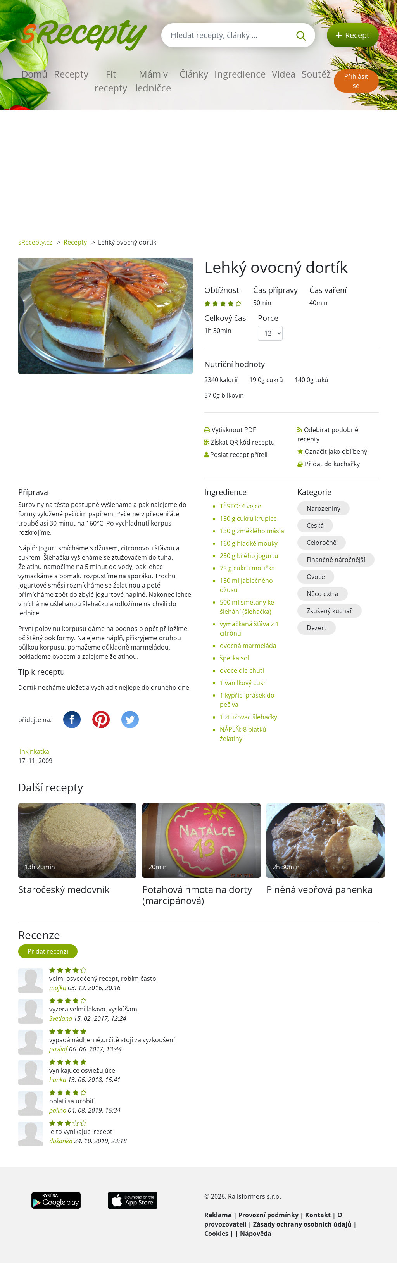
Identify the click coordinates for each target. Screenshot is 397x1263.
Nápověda (255, 1233)
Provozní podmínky (268, 1215)
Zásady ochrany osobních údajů (302, 1224)
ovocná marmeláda (248, 645)
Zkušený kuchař (329, 611)
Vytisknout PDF (234, 430)
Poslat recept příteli (239, 454)
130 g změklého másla (252, 531)
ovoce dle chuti (242, 670)
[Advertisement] (198, 168)
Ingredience (240, 73)
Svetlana (60, 1018)
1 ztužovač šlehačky (248, 717)
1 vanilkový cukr (243, 683)
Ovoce (316, 576)
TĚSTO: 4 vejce (240, 506)
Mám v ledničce (153, 80)
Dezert (316, 628)
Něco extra (322, 593)
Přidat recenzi (48, 951)
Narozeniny (323, 508)
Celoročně (322, 542)
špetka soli (235, 658)
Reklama (218, 1215)
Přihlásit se (356, 81)
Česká (315, 525)
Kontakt (318, 1215)
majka (57, 988)
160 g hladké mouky (249, 543)
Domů (34, 73)
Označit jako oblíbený (336, 451)
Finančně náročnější (336, 559)
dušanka (60, 1141)
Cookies (216, 1233)
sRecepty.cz (35, 242)
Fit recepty (111, 80)
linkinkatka (33, 751)
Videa (283, 73)
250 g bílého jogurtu (249, 555)
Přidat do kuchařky (332, 464)
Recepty (71, 73)
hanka (57, 1079)
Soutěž (316, 73)
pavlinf (58, 1049)
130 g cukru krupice (248, 518)
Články (194, 73)
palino (57, 1110)
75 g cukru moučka (247, 568)
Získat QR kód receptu (243, 442)
